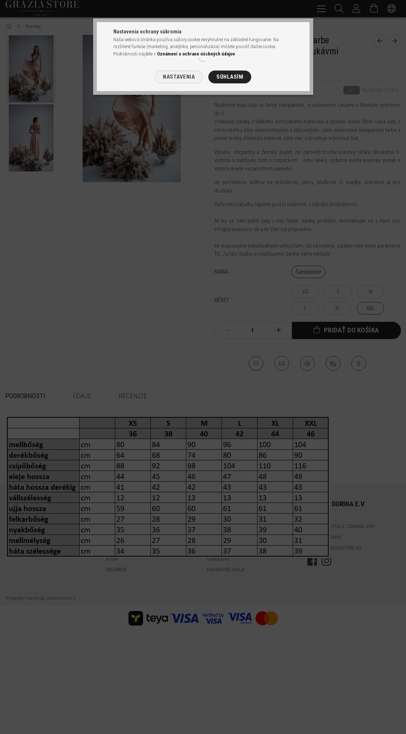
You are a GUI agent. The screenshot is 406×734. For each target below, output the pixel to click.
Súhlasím (229, 76)
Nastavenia (179, 76)
